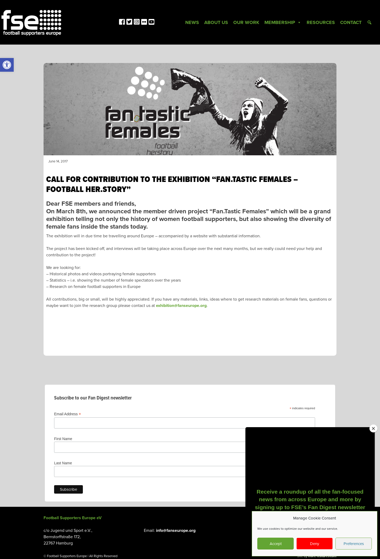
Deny (314, 543)
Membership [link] (282, 22)
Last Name (63, 463)
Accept (276, 543)
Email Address (67, 414)
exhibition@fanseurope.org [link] (181, 305)
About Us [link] (216, 22)
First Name (63, 439)
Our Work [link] (246, 22)
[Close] (373, 428)
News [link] (192, 22)
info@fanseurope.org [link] (176, 530)
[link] (7, 65)
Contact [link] (351, 22)
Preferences (354, 543)
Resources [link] (321, 22)
